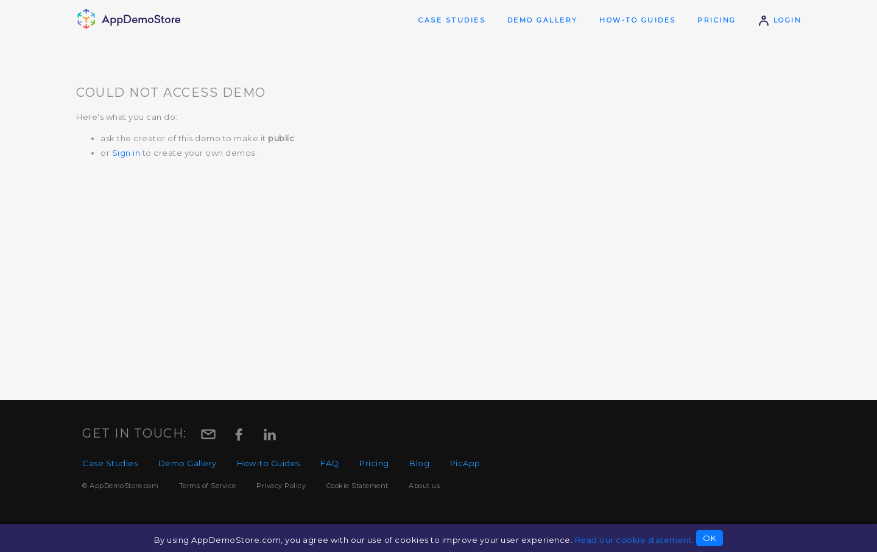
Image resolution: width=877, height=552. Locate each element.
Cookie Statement (357, 485)
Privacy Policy (281, 485)
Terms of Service (207, 485)
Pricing (716, 20)
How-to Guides (637, 20)
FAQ (329, 463)
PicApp (465, 463)
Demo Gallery (542, 20)
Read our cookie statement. (634, 540)
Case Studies (451, 20)
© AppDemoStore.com (120, 485)
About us (424, 485)
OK (709, 538)
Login (779, 20)
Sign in (126, 153)
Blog (419, 463)
